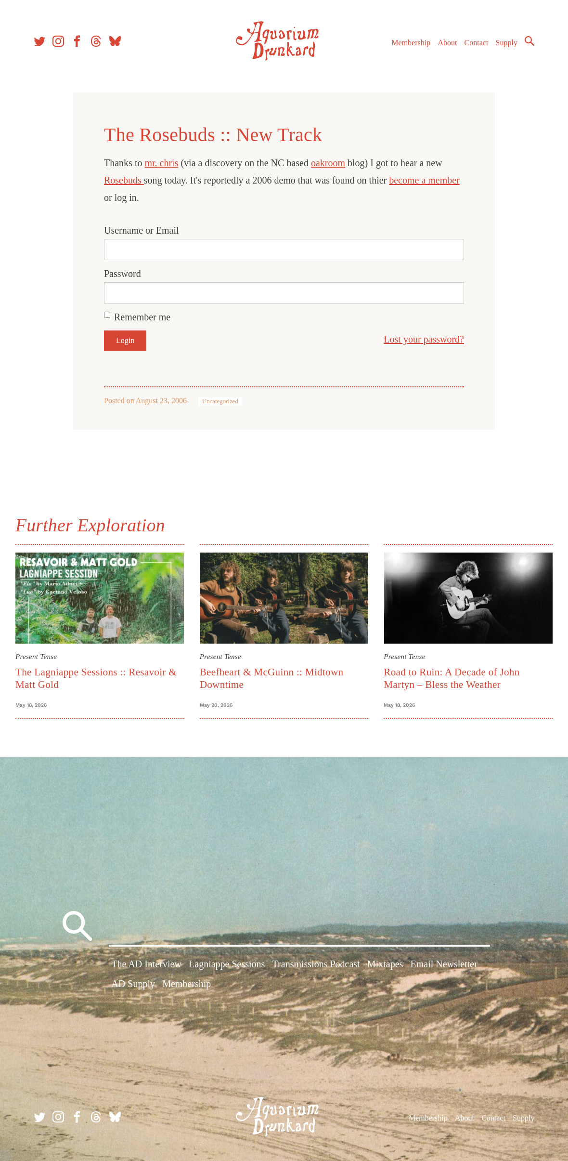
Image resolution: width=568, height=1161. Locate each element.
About (447, 43)
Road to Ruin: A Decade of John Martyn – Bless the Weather (451, 678)
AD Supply (133, 983)
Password (122, 273)
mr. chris (161, 163)
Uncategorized (220, 401)
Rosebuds (124, 180)
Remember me (142, 317)
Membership (410, 43)
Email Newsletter (443, 964)
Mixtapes (385, 964)
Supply (506, 43)
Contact (477, 43)
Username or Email (141, 230)
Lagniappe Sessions (227, 964)
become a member (424, 180)
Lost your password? (424, 339)
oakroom (328, 163)
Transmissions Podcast (316, 964)
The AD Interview (146, 964)
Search (529, 41)
